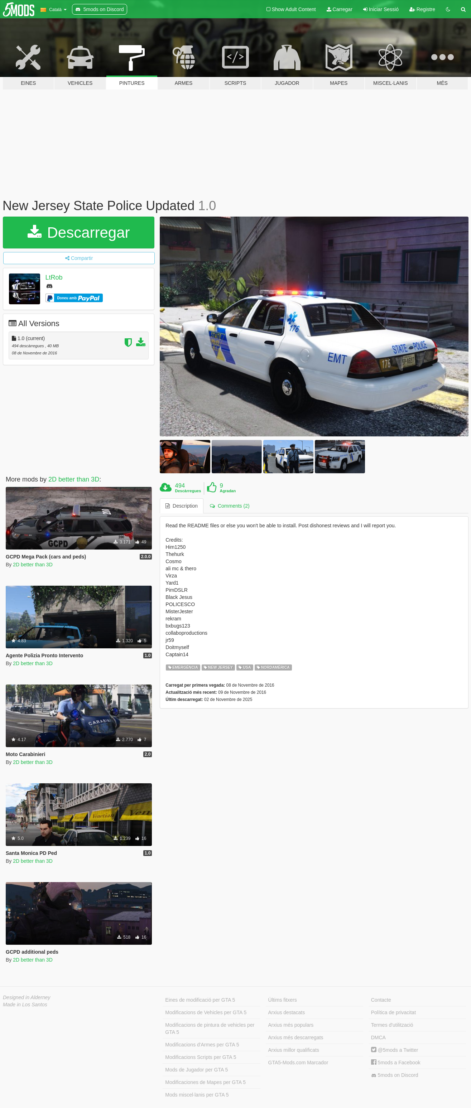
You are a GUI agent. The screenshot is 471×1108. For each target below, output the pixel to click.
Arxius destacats (286, 1012)
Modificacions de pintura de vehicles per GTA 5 (209, 1028)
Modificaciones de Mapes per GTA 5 (205, 1082)
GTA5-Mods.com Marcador (298, 1062)
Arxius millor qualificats (293, 1050)
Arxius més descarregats (295, 1037)
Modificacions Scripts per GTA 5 (200, 1057)
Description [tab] (181, 506)
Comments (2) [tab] (229, 506)
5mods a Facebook (395, 1062)
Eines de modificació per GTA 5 (200, 1000)
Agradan (228, 491)
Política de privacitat (393, 1012)
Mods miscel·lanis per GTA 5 (197, 1095)
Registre (422, 9)
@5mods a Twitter (394, 1050)
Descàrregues (188, 491)
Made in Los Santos (25, 1004)
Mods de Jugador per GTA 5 (196, 1070)
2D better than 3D (73, 479)
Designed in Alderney (27, 997)
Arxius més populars (291, 1025)
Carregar (339, 9)
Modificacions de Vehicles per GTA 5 (205, 1012)
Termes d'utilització (392, 1025)
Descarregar (79, 232)
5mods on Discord (394, 1075)
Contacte (381, 1000)
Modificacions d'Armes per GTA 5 (202, 1044)
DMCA (378, 1037)
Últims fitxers (282, 1000)
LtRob (54, 277)
